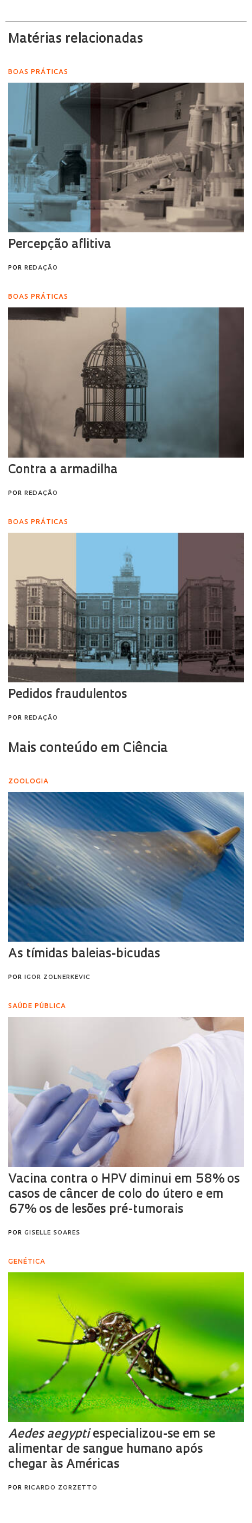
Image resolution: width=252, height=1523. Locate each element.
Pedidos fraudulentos (67, 695)
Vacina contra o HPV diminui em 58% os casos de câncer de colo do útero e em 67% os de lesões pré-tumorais (124, 1194)
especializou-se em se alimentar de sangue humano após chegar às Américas (111, 1449)
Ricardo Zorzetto (61, 1488)
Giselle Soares (52, 1233)
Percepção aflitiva (59, 245)
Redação (41, 268)
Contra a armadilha (63, 470)
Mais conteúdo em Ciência (88, 748)
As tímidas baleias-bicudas (84, 954)
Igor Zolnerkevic (57, 978)
